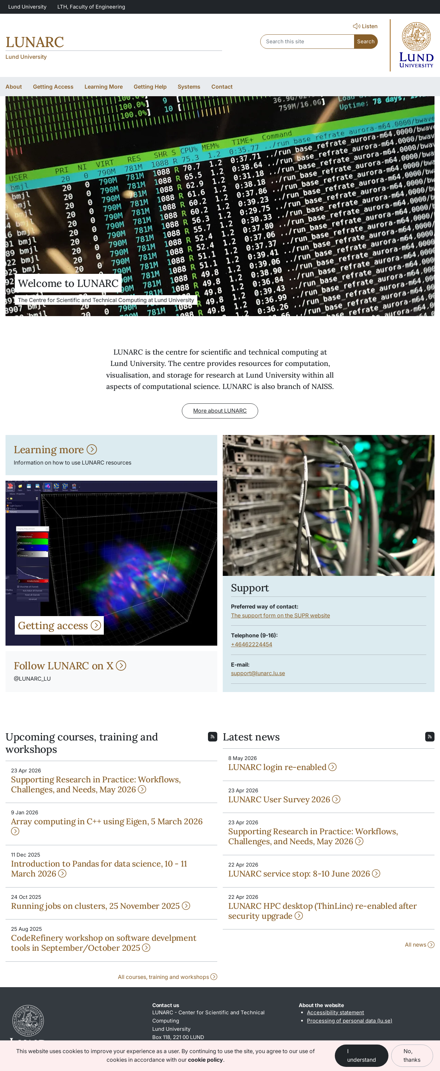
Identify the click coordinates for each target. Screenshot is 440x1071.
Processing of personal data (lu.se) (349, 1020)
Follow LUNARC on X (70, 665)
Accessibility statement (335, 1012)
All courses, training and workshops (167, 976)
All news (419, 944)
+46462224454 (251, 644)
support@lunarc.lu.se (258, 673)
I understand (361, 1055)
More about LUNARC (220, 410)
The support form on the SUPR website (280, 615)
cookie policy (205, 1059)
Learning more (55, 449)
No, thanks (412, 1055)
